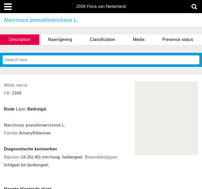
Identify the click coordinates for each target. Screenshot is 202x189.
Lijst (20, 109)
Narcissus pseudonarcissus (32, 125)
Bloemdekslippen (101, 157)
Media (138, 39)
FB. (7, 93)
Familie (27, 133)
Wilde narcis (15, 85)
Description (20, 39)
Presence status (177, 39)
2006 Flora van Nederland (101, 6)
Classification (102, 39)
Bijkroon (11, 157)
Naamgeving (60, 39)
